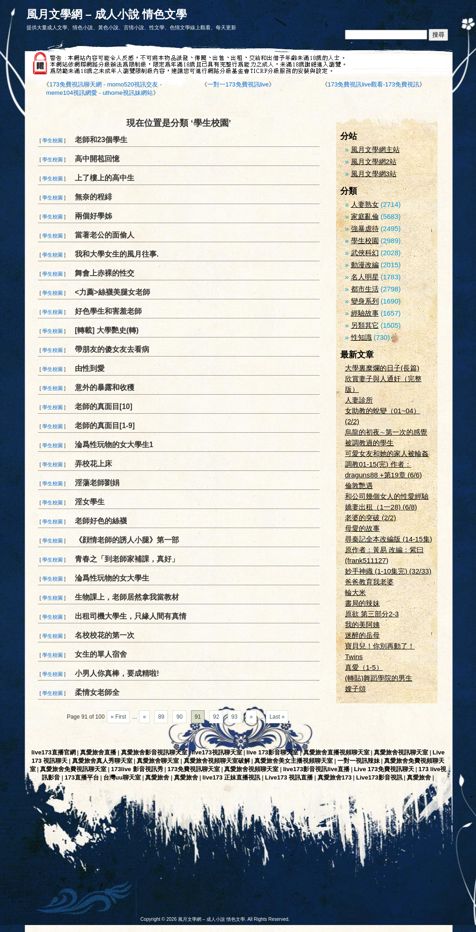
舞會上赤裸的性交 (104, 273)
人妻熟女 (365, 204)
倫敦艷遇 (359, 485)
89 (161, 717)
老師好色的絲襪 (101, 521)
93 (234, 717)
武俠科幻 (365, 253)
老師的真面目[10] (103, 406)
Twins (354, 657)
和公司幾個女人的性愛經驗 (387, 496)
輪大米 (355, 592)
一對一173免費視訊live (238, 84)
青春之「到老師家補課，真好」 (127, 559)
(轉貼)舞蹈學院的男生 (378, 678)
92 (216, 717)
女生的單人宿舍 (101, 654)
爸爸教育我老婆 (369, 582)
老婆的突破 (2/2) (370, 518)
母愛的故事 (362, 528)
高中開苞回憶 (97, 159)
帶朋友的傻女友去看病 (112, 349)
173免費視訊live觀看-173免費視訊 (373, 84)
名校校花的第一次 (104, 635)
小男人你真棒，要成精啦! (117, 673)
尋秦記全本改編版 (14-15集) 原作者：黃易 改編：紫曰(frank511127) (388, 549)
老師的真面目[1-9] (105, 426)
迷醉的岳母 (362, 635)
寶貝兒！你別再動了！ (380, 646)
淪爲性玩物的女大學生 (112, 578)
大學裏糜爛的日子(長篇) (382, 368)
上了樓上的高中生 (104, 178)
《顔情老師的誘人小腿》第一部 (127, 540)
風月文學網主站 (375, 149)
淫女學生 (90, 502)
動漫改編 (365, 265)
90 (179, 717)
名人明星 (365, 277)
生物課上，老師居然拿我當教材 (127, 597)
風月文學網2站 (374, 161)
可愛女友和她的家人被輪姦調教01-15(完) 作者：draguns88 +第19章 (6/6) (387, 464)
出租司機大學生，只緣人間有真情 (130, 616)
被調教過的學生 (369, 443)
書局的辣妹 (362, 603)
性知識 (361, 337)
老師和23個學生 (101, 140)
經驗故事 (365, 313)
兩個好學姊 (93, 216)
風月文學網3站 (374, 174)
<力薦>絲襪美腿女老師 (112, 292)
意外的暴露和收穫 (104, 387)
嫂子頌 (355, 689)
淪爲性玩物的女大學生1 (114, 445)
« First (118, 717)
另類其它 (365, 325)
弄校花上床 (93, 464)
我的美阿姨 (362, 624)
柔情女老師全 (97, 692)
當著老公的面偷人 (104, 235)
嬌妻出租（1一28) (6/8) (381, 507)
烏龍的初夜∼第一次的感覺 (386, 432)
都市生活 (365, 289)
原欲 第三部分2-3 (372, 614)
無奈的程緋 (93, 197)
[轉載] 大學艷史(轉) (107, 330)
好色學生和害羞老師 (108, 311)
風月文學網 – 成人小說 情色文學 (106, 14)
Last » (277, 717)
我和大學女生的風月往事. (117, 254)
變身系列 (365, 301)
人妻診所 (359, 400)
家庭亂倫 (365, 216)
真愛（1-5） (364, 667)
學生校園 (52, 140)
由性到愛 (90, 368)
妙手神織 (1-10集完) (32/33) (388, 571)
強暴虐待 (365, 228)
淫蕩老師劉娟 (97, 483)
